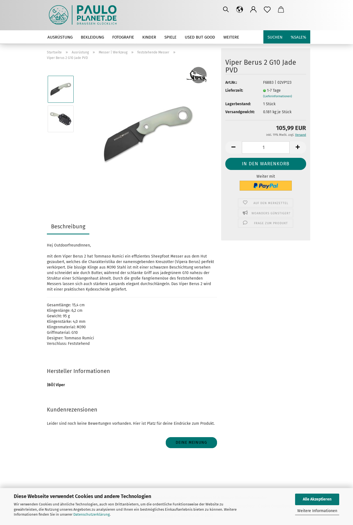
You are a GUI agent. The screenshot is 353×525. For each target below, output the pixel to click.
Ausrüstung (60, 37)
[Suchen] (226, 9)
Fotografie (123, 37)
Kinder (149, 37)
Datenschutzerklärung (91, 514)
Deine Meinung (191, 442)
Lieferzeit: (234, 90)
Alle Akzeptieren (317, 499)
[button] (240, 9)
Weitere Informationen (317, 510)
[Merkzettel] (267, 9)
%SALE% (298, 37)
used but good (200, 37)
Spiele (170, 37)
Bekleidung (92, 37)
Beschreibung (68, 226)
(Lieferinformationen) (277, 96)
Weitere (231, 37)
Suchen (275, 37)
